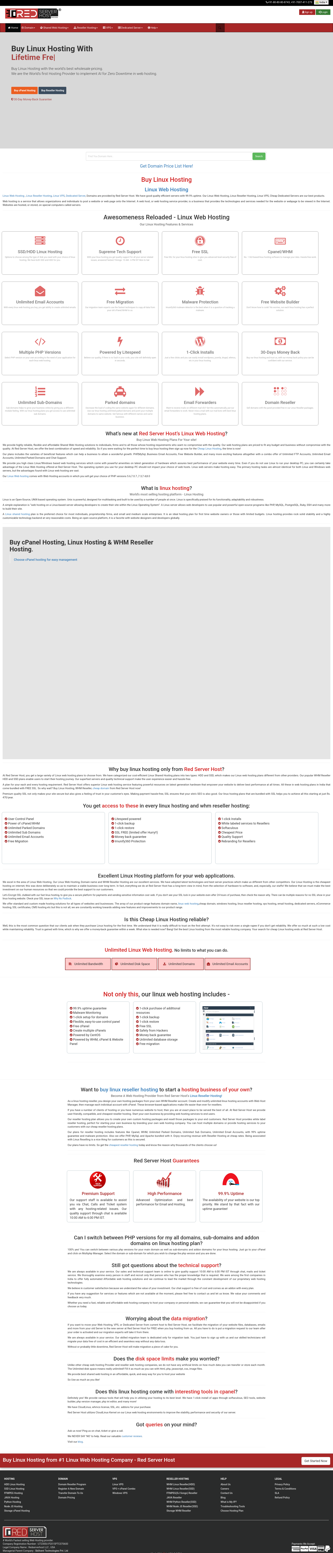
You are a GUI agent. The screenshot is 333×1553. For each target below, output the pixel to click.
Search (259, 156)
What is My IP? (229, 1501)
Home (13, 27)
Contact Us (227, 1493)
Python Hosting (12, 1501)
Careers (225, 1488)
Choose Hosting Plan (232, 1510)
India (321, 2)
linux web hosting (188, 903)
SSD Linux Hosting (14, 1488)
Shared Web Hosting (54, 27)
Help (153, 27)
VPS (108, 27)
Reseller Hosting (86, 27)
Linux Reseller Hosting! (206, 1096)
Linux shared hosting (17, 514)
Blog (223, 1497)
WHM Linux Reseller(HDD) (180, 1484)
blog (80, 1441)
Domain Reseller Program (72, 1484)
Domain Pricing (66, 1497)
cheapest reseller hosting (123, 1145)
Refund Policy (282, 1497)
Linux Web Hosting (166, 189)
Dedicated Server (130, 27)
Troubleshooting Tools (233, 1506)
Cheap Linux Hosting (209, 448)
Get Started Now (315, 1461)
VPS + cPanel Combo (123, 1488)
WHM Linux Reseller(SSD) (180, 1488)
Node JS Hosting (13, 1506)
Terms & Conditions (285, 1488)
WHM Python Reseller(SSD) (181, 1501)
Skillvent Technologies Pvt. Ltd (51, 1550)
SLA (277, 1493)
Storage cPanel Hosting (17, 1510)
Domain (28, 27)
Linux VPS (59, 195)
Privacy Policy (282, 1484)
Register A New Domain (71, 1488)
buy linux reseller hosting (129, 1090)
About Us (225, 1484)
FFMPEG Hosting (13, 1493)
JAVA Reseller (174, 1497)
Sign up (307, 12)
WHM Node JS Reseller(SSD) (182, 1506)
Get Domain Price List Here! (166, 166)
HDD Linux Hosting (14, 1484)
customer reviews (132, 1436)
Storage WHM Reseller (178, 1510)
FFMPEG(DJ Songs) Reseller (181, 1493)
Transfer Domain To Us (70, 1493)
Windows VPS (120, 1493)
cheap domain (101, 788)
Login (323, 12)
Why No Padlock (62, 898)
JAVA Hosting (11, 1497)
